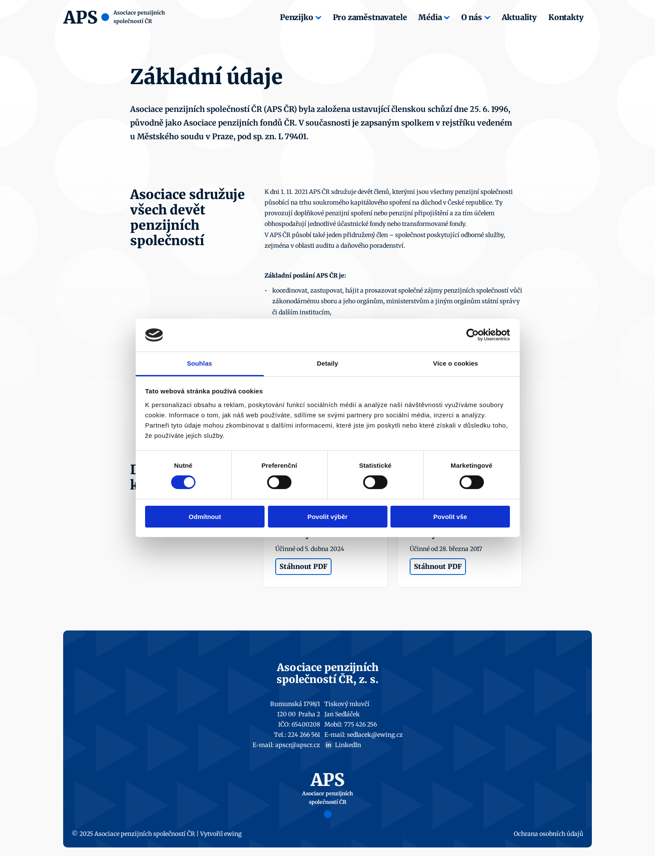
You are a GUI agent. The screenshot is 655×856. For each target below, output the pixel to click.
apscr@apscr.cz (297, 745)
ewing (233, 834)
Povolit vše (450, 516)
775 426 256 (360, 724)
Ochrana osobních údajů (548, 834)
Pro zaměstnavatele (370, 17)
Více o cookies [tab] (455, 363)
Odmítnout (205, 516)
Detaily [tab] (327, 363)
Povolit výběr (327, 516)
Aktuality (519, 17)
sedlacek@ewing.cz (375, 735)
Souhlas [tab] (199, 363)
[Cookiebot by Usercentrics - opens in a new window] (472, 334)
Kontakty (566, 17)
